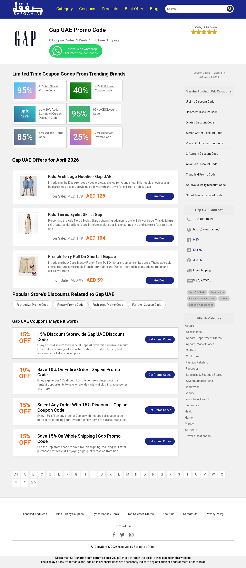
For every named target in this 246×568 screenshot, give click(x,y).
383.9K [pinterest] (197, 260)
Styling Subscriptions (199, 380)
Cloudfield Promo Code (201, 174)
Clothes (191, 350)
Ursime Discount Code (200, 101)
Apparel (190, 325)
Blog (154, 9)
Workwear (192, 387)
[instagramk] (131, 535)
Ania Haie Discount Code (201, 164)
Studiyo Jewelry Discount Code (206, 185)
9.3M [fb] (196, 239)
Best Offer (134, 9)
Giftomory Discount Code (202, 153)
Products (110, 9)
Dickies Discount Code (200, 122)
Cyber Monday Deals (105, 514)
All (16, 474)
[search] (195, 9)
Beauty (189, 393)
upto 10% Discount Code (50, 113)
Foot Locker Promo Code (32, 304)
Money (189, 423)
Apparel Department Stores (204, 338)
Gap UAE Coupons (209, 77)
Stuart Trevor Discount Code (204, 195)
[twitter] (122, 535)
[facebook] (113, 535)
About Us (168, 514)
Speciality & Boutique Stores (204, 374)
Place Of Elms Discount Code (204, 143)
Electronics (192, 405)
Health (189, 411)
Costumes (192, 356)
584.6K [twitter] (197, 249)
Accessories (194, 331)
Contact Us (190, 514)
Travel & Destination (198, 436)
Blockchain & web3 (197, 399)
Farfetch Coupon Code (146, 304)
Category (64, 9)
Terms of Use (123, 526)
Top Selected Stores (141, 514)
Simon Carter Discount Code (204, 132)
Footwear (192, 368)
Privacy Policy (215, 514)
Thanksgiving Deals (35, 514)
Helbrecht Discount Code (202, 112)
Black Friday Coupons (70, 514)
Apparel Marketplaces (200, 344)
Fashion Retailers (197, 362)
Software (191, 429)
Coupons (87, 9)
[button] (230, 9)
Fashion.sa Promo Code (108, 304)
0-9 (33, 483)
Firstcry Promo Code (70, 304)
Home (189, 417)
